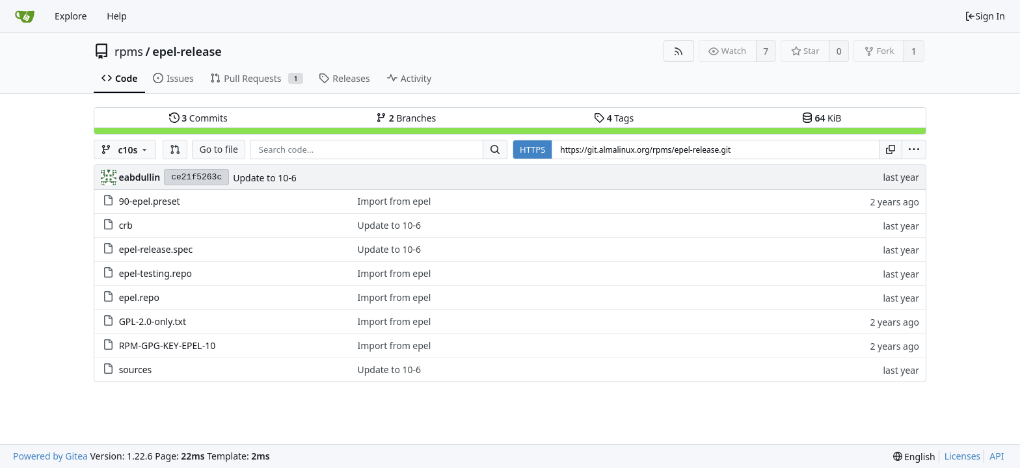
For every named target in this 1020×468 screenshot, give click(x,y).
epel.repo (139, 297)
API (996, 456)
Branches (406, 118)
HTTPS (532, 149)
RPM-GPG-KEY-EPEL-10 (167, 345)
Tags (614, 118)
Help (117, 16)
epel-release (187, 51)
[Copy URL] (890, 149)
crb (126, 225)
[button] (175, 149)
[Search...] (495, 149)
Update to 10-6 (265, 178)
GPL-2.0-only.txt (152, 321)
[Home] (25, 16)
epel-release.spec (156, 249)
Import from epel (394, 201)
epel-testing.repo (155, 273)
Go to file (218, 149)
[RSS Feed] (679, 51)
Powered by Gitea (50, 456)
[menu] (914, 149)
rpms (128, 51)
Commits (198, 118)
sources (135, 369)
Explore (71, 16)
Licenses (963, 456)
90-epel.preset (149, 201)
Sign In (985, 16)
